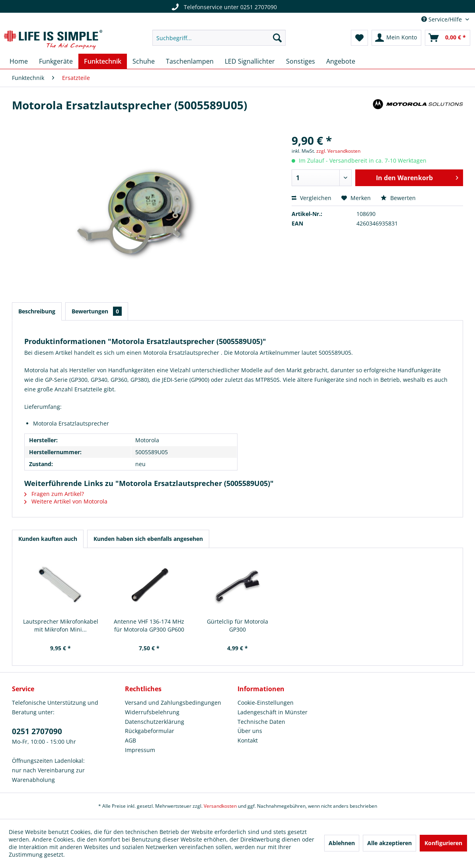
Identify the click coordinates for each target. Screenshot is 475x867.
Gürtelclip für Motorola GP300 (237, 625)
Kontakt (248, 740)
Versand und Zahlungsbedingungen (173, 702)
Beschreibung (36, 311)
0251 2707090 (37, 731)
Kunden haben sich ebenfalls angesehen (148, 538)
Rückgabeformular (149, 731)
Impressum (140, 750)
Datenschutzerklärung (154, 721)
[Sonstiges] (300, 61)
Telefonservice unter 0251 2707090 (223, 7)
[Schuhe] (143, 61)
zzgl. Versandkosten (338, 151)
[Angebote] (341, 61)
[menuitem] (218, 38)
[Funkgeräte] (55, 61)
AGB (130, 740)
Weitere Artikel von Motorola (65, 501)
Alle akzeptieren (389, 843)
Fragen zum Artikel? (54, 494)
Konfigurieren (443, 843)
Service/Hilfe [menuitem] (442, 19)
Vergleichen (311, 198)
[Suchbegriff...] (218, 38)
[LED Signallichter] (249, 61)
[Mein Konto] (396, 38)
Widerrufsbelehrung (152, 712)
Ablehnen (342, 843)
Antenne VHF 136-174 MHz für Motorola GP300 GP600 (149, 625)
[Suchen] (277, 38)
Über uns (250, 731)
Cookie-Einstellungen (266, 702)
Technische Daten (261, 721)
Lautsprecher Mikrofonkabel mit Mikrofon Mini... (60, 625)
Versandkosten (220, 806)
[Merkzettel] (359, 38)
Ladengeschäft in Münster (273, 712)
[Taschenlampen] (189, 61)
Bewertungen (97, 311)
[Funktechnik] (102, 61)
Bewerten (398, 198)
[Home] (18, 61)
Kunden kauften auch (47, 538)
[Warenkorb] (447, 38)
